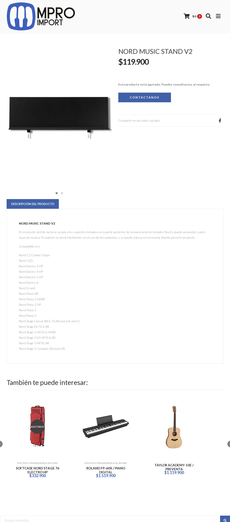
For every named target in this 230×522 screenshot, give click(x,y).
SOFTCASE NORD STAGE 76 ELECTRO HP (37, 470)
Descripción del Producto (32, 204)
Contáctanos (144, 97)
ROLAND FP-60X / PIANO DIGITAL (105, 470)
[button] (56, 192)
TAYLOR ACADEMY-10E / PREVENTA (174, 467)
